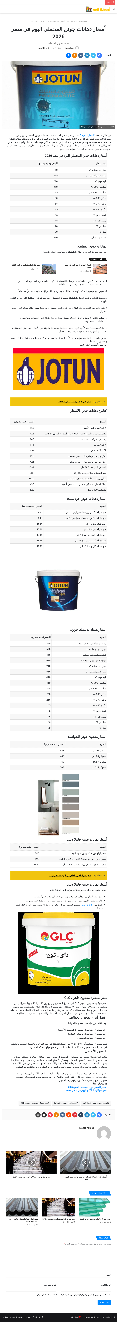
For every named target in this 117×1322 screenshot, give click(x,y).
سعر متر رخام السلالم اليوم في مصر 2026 (59, 1219)
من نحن (27, 1317)
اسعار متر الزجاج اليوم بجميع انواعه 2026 (95, 1219)
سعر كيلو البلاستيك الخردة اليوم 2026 (26, 265)
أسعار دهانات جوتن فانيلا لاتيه (95, 1103)
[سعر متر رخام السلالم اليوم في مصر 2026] (58, 1207)
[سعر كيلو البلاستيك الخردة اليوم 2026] (49, 269)
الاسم (108, 1275)
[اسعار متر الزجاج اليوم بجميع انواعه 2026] (95, 1207)
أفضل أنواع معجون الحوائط (65, 1103)
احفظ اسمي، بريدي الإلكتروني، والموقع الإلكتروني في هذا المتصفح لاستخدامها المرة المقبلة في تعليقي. (72, 1295)
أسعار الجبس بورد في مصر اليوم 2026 (87, 1087)
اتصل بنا (5, 1317)
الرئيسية (83, 21)
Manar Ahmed (69, 48)
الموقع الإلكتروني (50, 1285)
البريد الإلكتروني (105, 1285)
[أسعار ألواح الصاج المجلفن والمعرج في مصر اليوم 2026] (22, 1207)
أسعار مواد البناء (71, 21)
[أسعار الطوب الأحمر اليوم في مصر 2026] (100, 269)
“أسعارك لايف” (87, 135)
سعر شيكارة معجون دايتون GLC (34, 1103)
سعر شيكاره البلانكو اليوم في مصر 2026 (86, 1090)
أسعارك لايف (74, 1317)
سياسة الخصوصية (16, 1317)
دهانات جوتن (87, 904)
